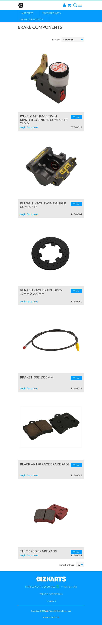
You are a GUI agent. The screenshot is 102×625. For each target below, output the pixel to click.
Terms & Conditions (51, 594)
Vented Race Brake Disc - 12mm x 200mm (41, 291)
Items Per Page (66, 564)
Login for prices (29, 127)
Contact (51, 601)
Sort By (56, 39)
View (76, 117)
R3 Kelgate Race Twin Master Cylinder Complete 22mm (43, 119)
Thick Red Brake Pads (38, 551)
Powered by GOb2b (51, 617)
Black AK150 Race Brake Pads (44, 464)
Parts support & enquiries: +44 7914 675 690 (51, 586)
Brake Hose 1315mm (36, 377)
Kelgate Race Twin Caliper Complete (43, 204)
